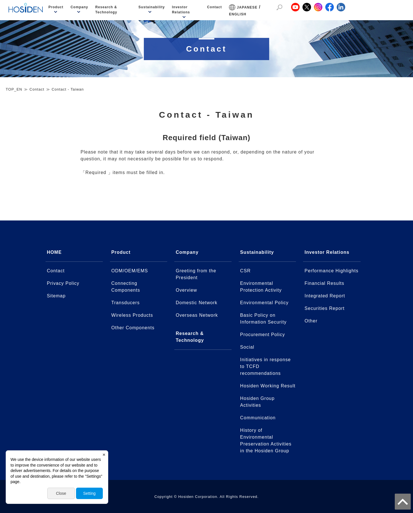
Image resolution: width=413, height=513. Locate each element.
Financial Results (324, 283)
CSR (245, 270)
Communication (258, 417)
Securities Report (324, 308)
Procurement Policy (262, 334)
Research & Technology (106, 9)
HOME (54, 252)
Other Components (133, 327)
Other (310, 320)
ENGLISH (237, 14)
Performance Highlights (331, 270)
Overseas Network (197, 315)
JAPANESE (247, 7)
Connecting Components (125, 287)
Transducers (125, 302)
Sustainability (151, 7)
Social (247, 347)
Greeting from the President (196, 274)
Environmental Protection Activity (261, 287)
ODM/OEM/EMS (129, 270)
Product (56, 7)
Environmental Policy (264, 302)
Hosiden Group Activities (257, 402)
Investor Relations (181, 9)
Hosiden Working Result (267, 385)
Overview (186, 290)
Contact (214, 7)
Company (79, 7)
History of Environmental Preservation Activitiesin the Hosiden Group (265, 440)
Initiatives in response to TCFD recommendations (265, 366)
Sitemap (56, 295)
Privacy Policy (63, 283)
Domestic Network (196, 302)
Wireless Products (132, 315)
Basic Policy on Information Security (263, 318)
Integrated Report (324, 295)
